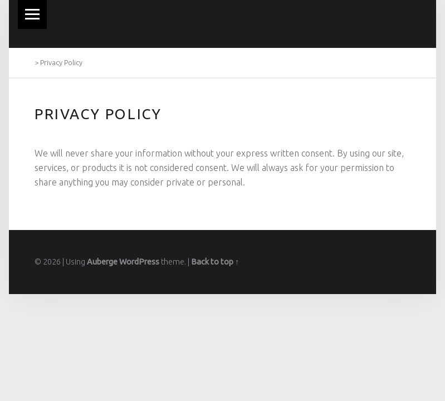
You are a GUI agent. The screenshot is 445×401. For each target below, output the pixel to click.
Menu (32, 14)
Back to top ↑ (215, 261)
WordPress (139, 261)
